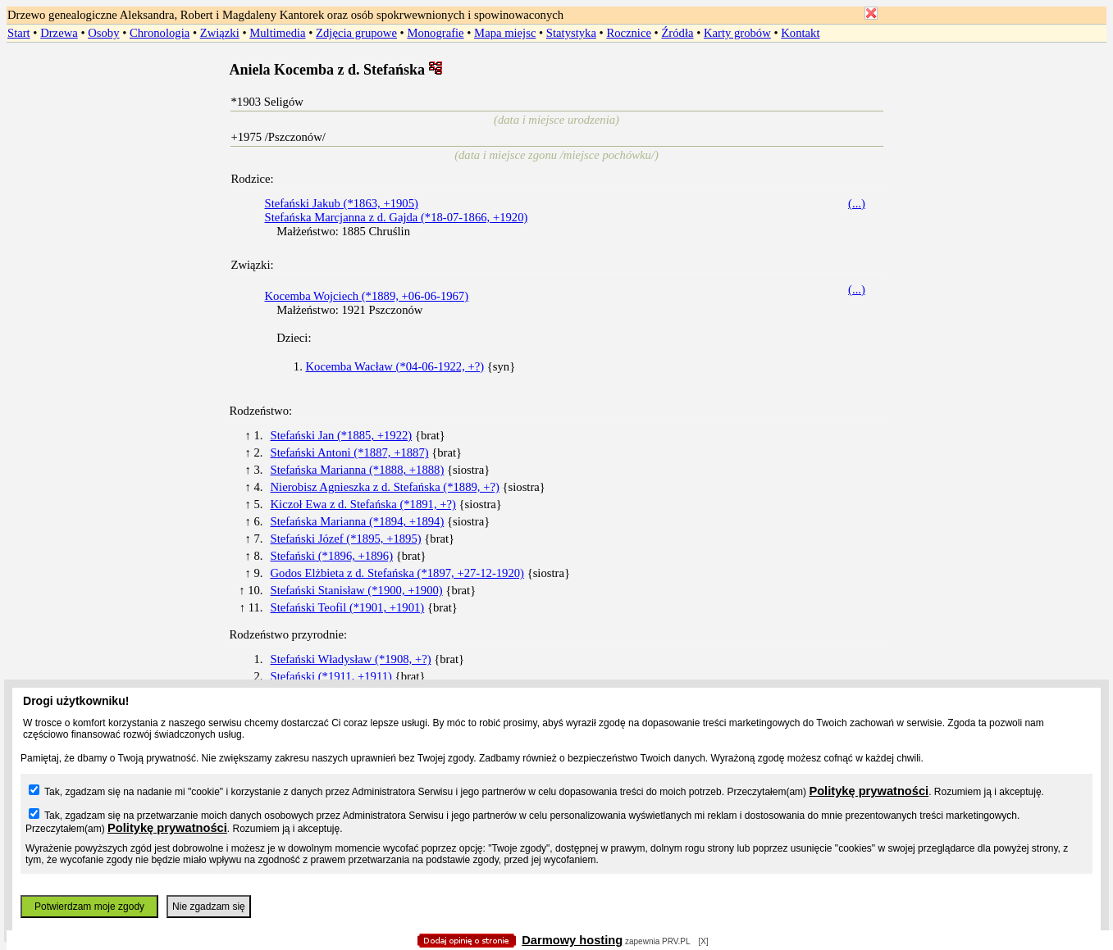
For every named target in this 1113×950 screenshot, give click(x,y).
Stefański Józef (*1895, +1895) (346, 538)
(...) (856, 203)
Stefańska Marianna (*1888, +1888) (358, 469)
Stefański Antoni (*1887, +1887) (350, 452)
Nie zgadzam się (208, 906)
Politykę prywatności (868, 791)
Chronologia (159, 32)
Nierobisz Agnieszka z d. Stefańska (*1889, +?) (385, 486)
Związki (219, 32)
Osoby (103, 32)
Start (18, 32)
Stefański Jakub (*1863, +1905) (341, 203)
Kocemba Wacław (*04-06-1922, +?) (395, 366)
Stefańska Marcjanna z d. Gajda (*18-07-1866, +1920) (396, 217)
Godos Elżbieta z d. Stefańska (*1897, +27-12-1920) (397, 573)
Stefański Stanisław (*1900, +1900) (357, 590)
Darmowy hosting (572, 940)
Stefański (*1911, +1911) (331, 676)
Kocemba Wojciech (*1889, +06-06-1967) (367, 295)
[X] (704, 941)
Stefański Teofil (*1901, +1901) (348, 607)
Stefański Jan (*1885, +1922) (342, 435)
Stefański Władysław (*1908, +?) (351, 659)
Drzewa (59, 32)
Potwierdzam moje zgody (89, 906)
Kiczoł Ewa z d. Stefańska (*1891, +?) (363, 504)
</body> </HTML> (556, 82)
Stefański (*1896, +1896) (332, 555)
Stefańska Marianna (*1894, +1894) (358, 521)
